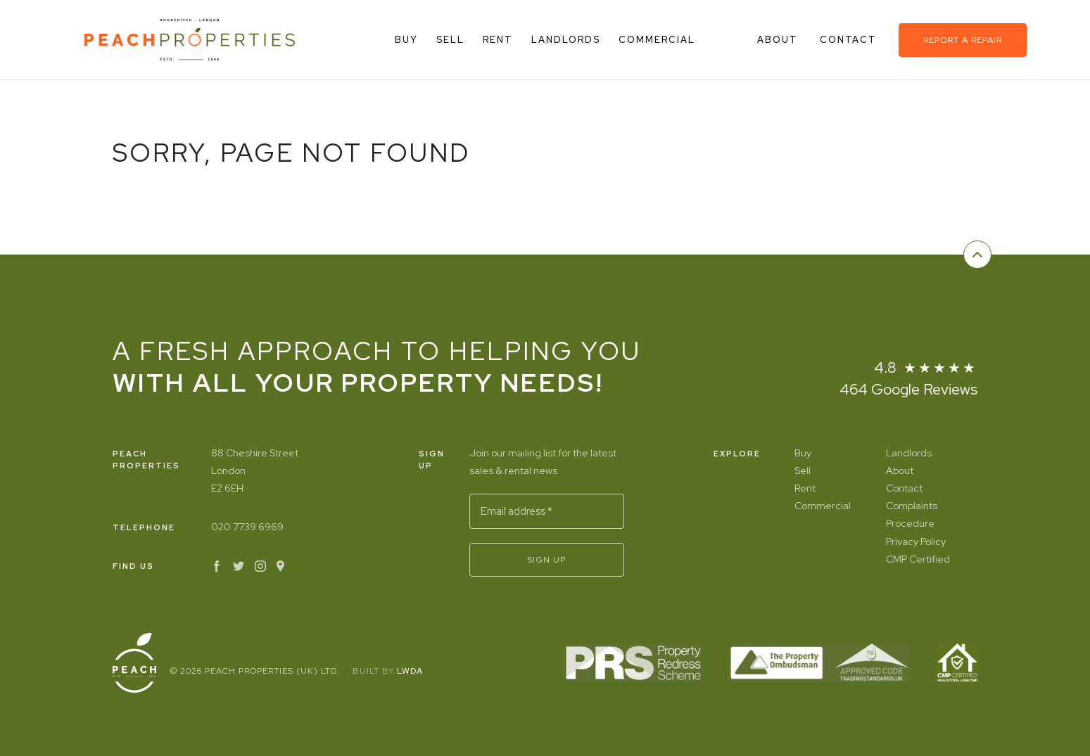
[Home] (189, 39)
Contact (850, 40)
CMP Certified (918, 559)
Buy (406, 39)
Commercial (657, 39)
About (779, 40)
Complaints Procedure (911, 514)
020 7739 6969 (247, 526)
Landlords (565, 39)
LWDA (410, 671)
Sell (450, 39)
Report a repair (962, 40)
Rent (498, 39)
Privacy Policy (916, 541)
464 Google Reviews (908, 389)
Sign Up (546, 559)
